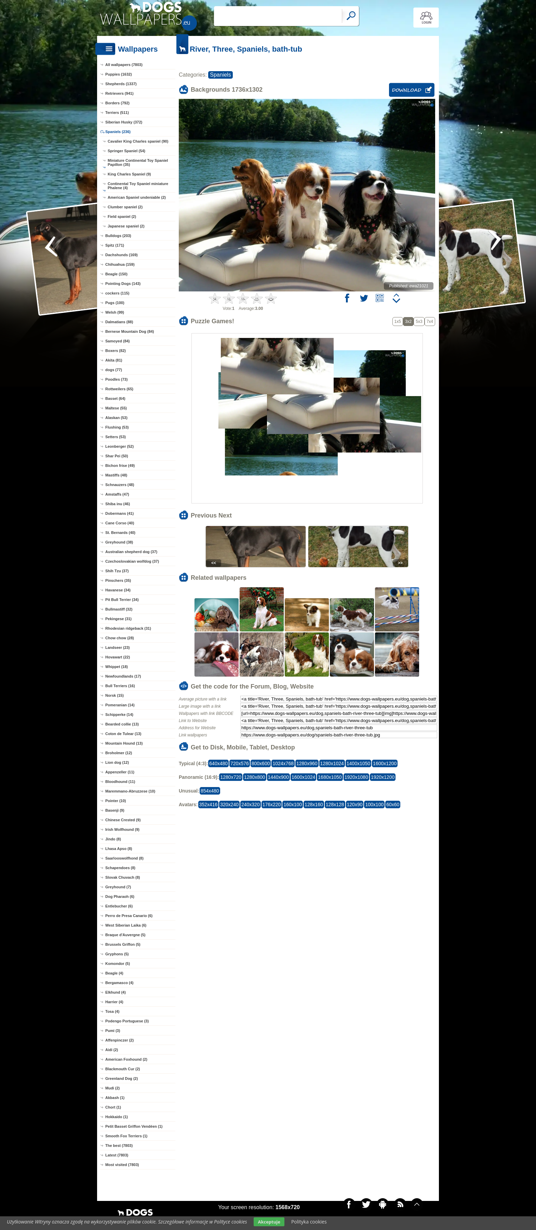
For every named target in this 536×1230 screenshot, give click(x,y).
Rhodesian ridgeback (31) (128, 628)
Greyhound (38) (119, 542)
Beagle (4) (114, 973)
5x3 (419, 321)
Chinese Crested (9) (122, 820)
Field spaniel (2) (122, 216)
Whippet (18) (116, 667)
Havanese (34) (118, 590)
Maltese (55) (116, 408)
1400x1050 (358, 763)
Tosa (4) (112, 1011)
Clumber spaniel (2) (125, 207)
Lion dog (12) (117, 762)
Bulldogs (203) (118, 236)
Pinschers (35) (118, 580)
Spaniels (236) (118, 132)
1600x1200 (385, 763)
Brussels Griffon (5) (122, 944)
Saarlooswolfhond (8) (124, 858)
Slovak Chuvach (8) (122, 877)
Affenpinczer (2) (119, 1040)
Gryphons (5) (117, 954)
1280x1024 (332, 763)
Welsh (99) (114, 312)
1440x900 (278, 777)
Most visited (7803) (122, 1165)
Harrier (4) (114, 1002)
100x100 (374, 804)
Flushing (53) (117, 427)
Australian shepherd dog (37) (131, 552)
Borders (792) (117, 103)
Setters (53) (115, 437)
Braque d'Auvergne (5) (125, 935)
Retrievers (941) (119, 93)
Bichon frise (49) (120, 465)
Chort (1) (113, 1107)
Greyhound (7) (118, 887)
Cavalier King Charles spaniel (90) (138, 141)
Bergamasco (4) (119, 983)
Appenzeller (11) (119, 772)
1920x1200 (382, 777)
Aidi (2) (111, 1050)
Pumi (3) (112, 1031)
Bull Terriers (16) (120, 686)
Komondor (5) (117, 963)
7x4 (430, 321)
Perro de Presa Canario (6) (128, 916)
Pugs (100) (114, 303)
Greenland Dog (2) (121, 1078)
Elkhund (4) (115, 992)
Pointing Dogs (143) (122, 284)
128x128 (335, 804)
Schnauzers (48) (119, 485)
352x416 (208, 804)
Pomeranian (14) (120, 705)
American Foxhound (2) (126, 1059)
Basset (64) (115, 398)
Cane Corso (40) (119, 523)
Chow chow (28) (119, 638)
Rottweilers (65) (119, 389)
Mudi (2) (112, 1088)
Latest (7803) (116, 1155)
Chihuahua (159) (120, 264)
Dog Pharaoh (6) (119, 896)
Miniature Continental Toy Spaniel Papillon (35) (138, 162)
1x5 (397, 321)
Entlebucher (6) (119, 906)
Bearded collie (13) (122, 724)
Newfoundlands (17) (123, 676)
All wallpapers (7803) (124, 65)
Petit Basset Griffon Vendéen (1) (133, 1126)
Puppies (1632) (118, 74)
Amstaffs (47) (117, 494)
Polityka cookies (309, 1221)
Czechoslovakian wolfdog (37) (132, 561)
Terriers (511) (117, 112)
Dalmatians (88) (119, 322)
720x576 (239, 763)
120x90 (355, 804)
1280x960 (307, 763)
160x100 (292, 804)
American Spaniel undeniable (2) (137, 197)
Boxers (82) (115, 351)
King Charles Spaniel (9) (129, 174)
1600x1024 (303, 777)
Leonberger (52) (119, 446)
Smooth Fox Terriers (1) (126, 1136)
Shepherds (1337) (121, 84)
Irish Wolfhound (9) (122, 829)
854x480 (210, 791)
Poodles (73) (116, 379)
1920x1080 (356, 777)
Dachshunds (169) (121, 255)
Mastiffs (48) (116, 475)
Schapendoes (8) (120, 868)
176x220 (272, 804)
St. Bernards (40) (120, 533)
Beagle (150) (116, 274)
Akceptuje (269, 1222)
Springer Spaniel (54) (126, 151)
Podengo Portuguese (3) (127, 1021)
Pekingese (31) (118, 619)
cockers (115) (117, 293)
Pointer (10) (115, 801)
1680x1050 (329, 777)
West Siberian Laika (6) (125, 925)
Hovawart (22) (117, 657)
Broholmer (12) (118, 753)
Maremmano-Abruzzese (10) (130, 791)
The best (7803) (119, 1145)
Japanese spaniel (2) (126, 226)
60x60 (392, 804)
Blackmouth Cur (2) (122, 1069)
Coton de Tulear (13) (123, 734)
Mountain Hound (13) (124, 743)
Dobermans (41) (119, 513)
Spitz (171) (114, 245)
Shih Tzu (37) (117, 571)
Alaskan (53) (116, 418)
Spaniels (220, 75)
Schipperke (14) (119, 714)
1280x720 (230, 777)
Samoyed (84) (117, 341)
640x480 (218, 763)
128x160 (314, 804)
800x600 (261, 763)
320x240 (229, 804)
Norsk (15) (114, 695)
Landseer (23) (117, 647)
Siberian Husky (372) (123, 122)
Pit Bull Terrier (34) (122, 600)
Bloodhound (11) (120, 782)
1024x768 (283, 763)
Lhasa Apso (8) (118, 849)
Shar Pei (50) (116, 456)
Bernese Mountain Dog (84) (129, 331)
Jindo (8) (113, 839)
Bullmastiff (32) (118, 609)
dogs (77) (113, 370)
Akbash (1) (114, 1098)
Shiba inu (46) (117, 504)
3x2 (408, 321)
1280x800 (254, 777)
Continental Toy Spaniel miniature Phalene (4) (138, 186)
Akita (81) (113, 360)
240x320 (250, 804)
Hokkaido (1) (116, 1117)
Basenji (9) (114, 810)
